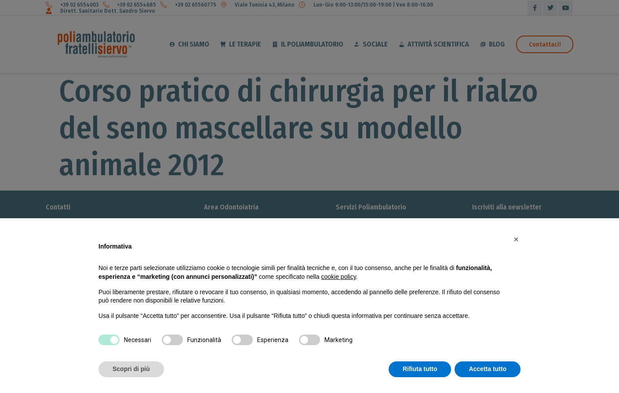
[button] (516, 239)
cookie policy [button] (338, 276)
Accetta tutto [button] (487, 368)
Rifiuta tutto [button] (420, 368)
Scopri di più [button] (131, 368)
